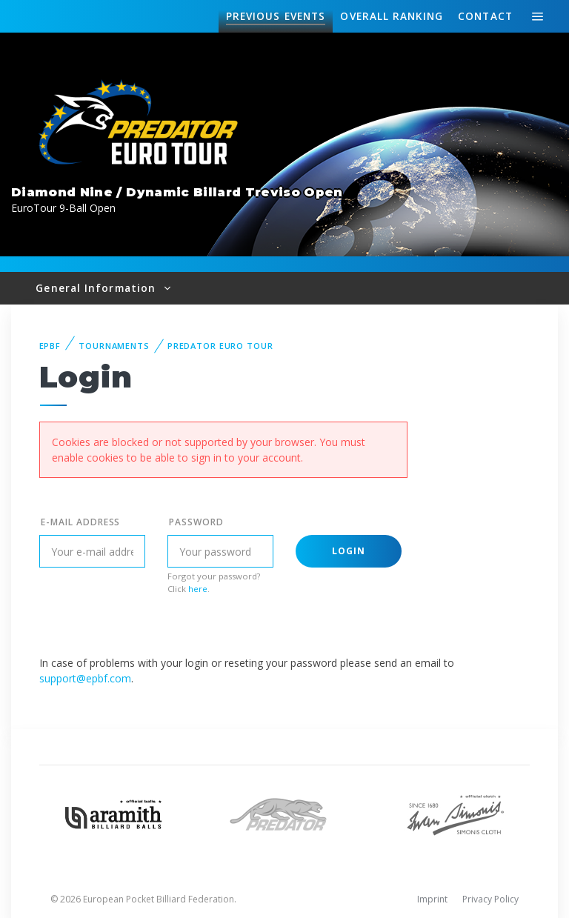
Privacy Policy (490, 899)
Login (349, 551)
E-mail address (80, 522)
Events (275, 16)
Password (196, 522)
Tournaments (114, 345)
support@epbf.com (85, 678)
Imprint (432, 899)
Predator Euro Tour (220, 345)
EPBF (50, 345)
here (197, 588)
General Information (97, 288)
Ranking (391, 16)
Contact (485, 16)
